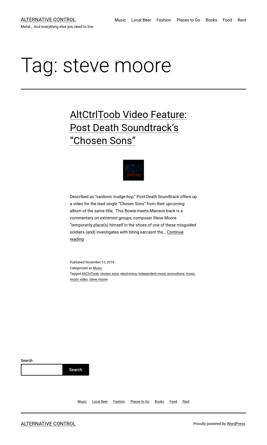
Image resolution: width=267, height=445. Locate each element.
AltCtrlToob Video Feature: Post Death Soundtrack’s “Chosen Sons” (128, 128)
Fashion (163, 20)
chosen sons (109, 274)
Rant (242, 20)
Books (211, 20)
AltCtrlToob (90, 274)
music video (79, 279)
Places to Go (188, 20)
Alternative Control (48, 20)
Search (27, 360)
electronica (128, 274)
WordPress (236, 423)
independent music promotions (161, 274)
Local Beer (141, 20)
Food (227, 20)
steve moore (98, 279)
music (190, 274)
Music (120, 20)
